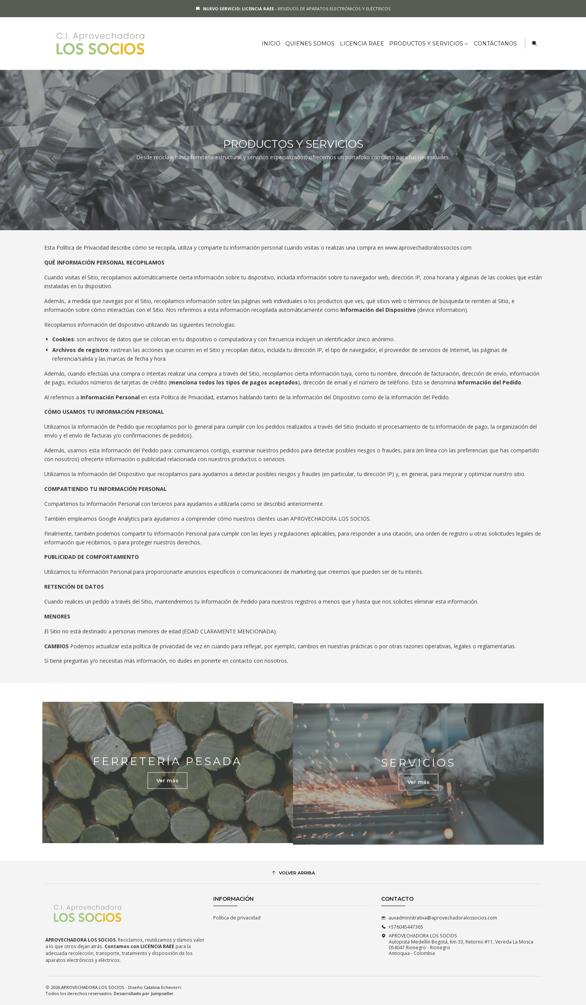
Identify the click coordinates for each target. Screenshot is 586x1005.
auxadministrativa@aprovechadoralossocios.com (439, 918)
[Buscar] (534, 43)
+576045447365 (402, 927)
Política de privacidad (237, 918)
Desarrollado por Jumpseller (144, 993)
